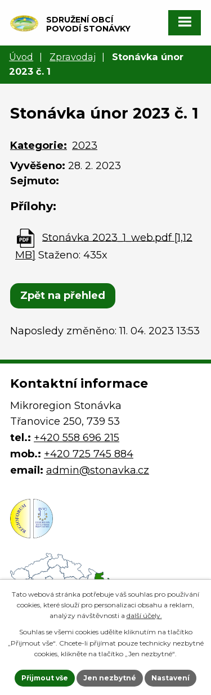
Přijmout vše (44, 678)
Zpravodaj (73, 56)
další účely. (144, 615)
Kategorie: (38, 145)
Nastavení (170, 678)
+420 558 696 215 (76, 437)
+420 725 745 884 (88, 454)
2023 (84, 145)
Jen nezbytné (109, 678)
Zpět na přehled (62, 295)
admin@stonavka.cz (97, 470)
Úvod (21, 56)
